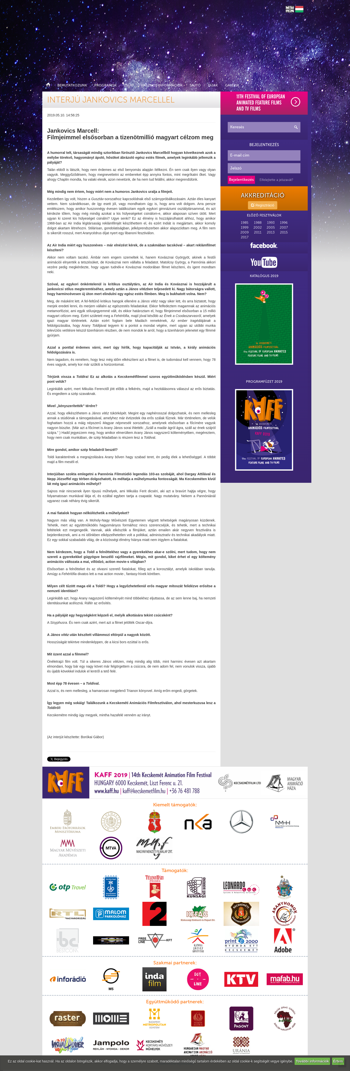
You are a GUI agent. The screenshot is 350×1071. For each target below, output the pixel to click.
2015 (284, 232)
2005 (271, 227)
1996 (284, 223)
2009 (244, 232)
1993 (271, 223)
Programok (105, 85)
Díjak (213, 85)
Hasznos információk (162, 85)
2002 (258, 227)
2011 (258, 232)
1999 (244, 227)
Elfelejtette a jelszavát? (276, 180)
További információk (312, 1061)
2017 (244, 237)
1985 (244, 223)
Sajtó (195, 85)
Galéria (232, 85)
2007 (284, 227)
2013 (271, 232)
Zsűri (129, 85)
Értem (338, 1061)
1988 (258, 223)
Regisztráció (262, 205)
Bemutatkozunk (72, 85)
